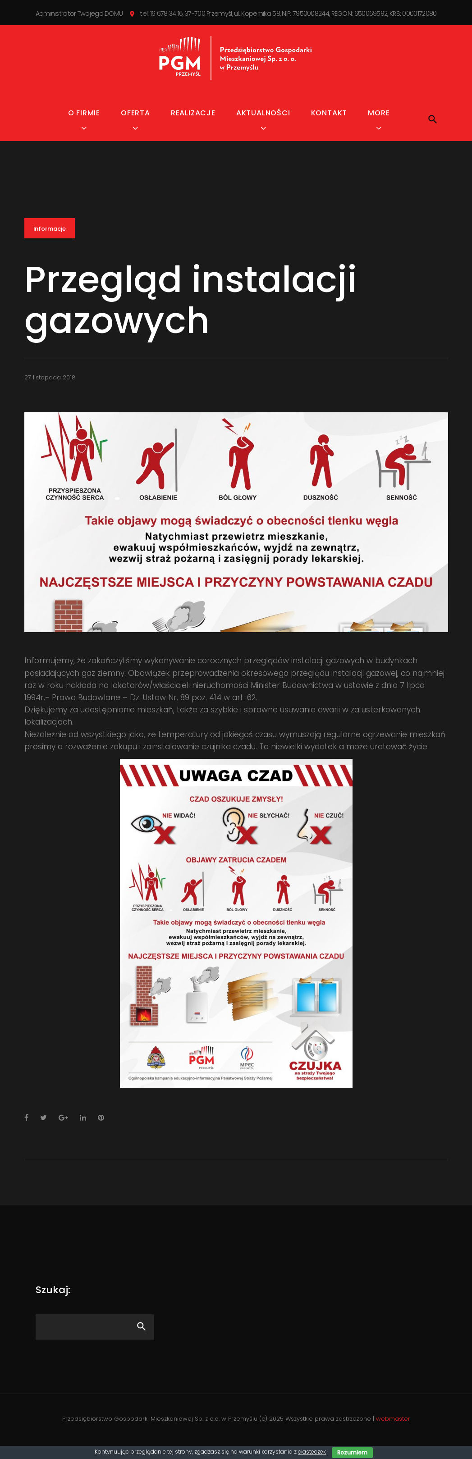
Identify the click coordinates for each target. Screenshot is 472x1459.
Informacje (49, 239)
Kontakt (329, 123)
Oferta (135, 123)
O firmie (84, 123)
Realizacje (193, 123)
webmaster (393, 1429)
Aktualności (263, 123)
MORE (379, 123)
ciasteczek (312, 1451)
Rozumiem (352, 1452)
